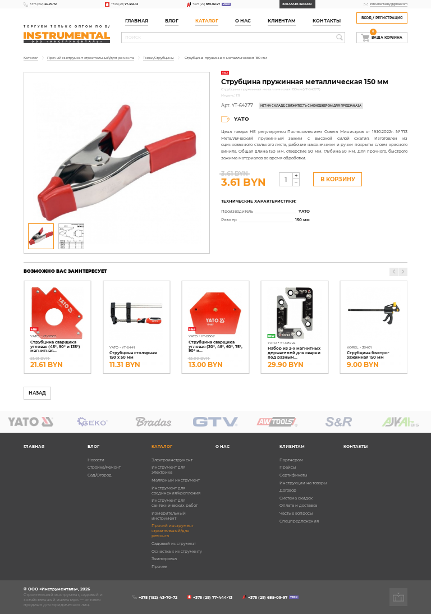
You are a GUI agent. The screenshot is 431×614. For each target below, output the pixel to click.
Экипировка (164, 558)
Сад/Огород (100, 475)
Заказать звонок (297, 4)
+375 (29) (124, 4)
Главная (136, 21)
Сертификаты (293, 475)
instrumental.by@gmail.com (388, 4)
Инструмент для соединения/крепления (176, 490)
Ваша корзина (386, 36)
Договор (287, 490)
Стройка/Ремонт (104, 467)
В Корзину (337, 179)
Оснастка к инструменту (177, 551)
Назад (37, 393)
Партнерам (291, 459)
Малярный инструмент (176, 480)
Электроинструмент (172, 459)
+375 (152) (43, 4)
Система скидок (296, 498)
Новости (96, 459)
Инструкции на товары (303, 482)
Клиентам (282, 21)
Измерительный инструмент (169, 516)
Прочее (159, 566)
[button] (402, 272)
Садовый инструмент (174, 543)
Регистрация (388, 18)
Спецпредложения (299, 521)
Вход (366, 18)
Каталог (206, 21)
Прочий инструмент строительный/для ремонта (173, 530)
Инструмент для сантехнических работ (175, 503)
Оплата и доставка (298, 505)
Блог (171, 21)
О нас (243, 21)
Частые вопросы (296, 513)
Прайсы (287, 467)
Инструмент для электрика (168, 470)
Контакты (327, 21)
